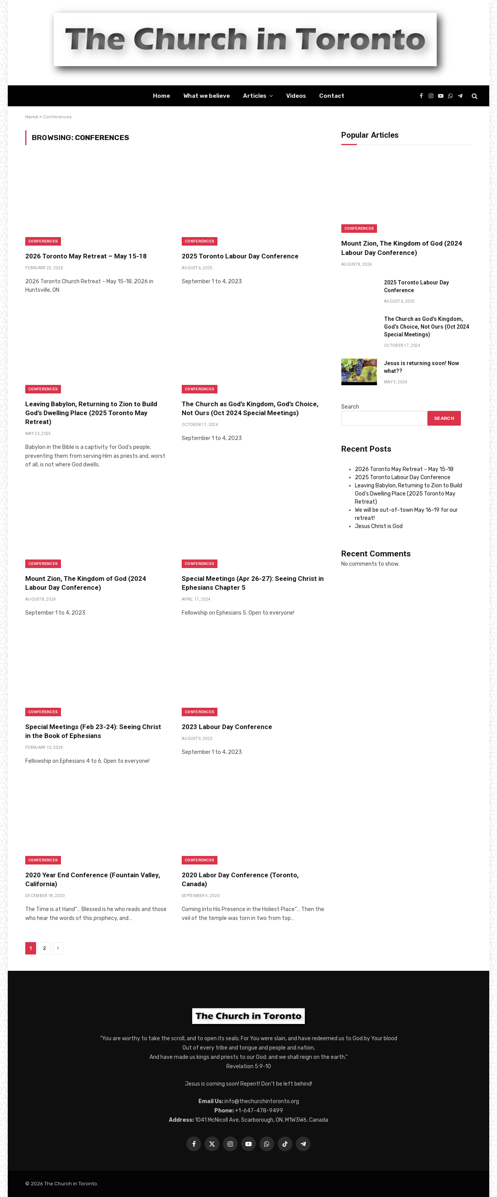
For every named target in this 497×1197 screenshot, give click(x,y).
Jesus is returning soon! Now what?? (421, 367)
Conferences (43, 241)
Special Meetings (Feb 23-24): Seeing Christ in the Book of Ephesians (93, 731)
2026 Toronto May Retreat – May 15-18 (86, 256)
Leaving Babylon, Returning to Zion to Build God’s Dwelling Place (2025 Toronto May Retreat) (91, 413)
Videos (296, 95)
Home (161, 95)
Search (350, 407)
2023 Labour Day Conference (227, 727)
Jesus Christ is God (379, 526)
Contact (331, 95)
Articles (254, 95)
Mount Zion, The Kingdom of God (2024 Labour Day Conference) (85, 583)
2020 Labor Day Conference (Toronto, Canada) (240, 879)
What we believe (206, 95)
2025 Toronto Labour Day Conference (240, 256)
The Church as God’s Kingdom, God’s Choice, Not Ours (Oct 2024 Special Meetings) (250, 408)
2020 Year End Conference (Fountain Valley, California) (92, 879)
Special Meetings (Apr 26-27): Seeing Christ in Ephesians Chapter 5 (253, 583)
